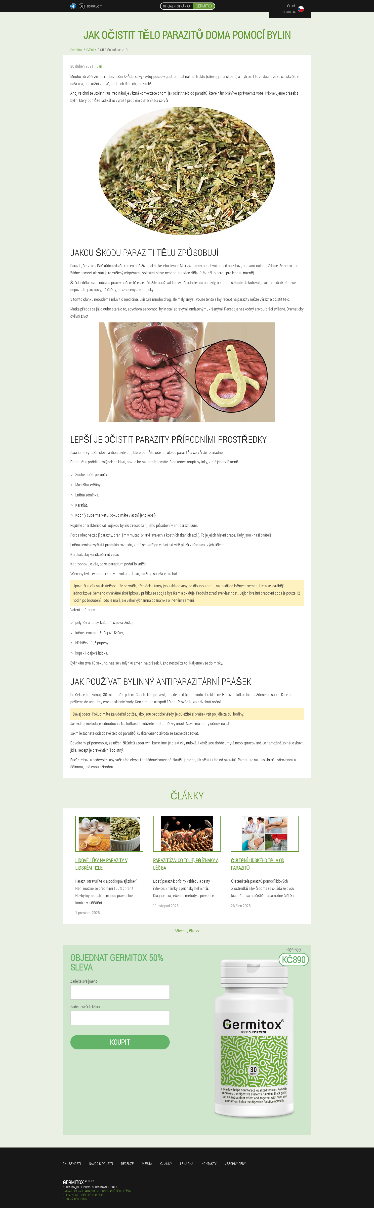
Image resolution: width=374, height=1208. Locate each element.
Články (166, 1163)
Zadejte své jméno (84, 981)
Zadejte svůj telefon (85, 1007)
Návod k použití (101, 1163)
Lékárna (186, 1163)
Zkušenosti (72, 1163)
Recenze (127, 1163)
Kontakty (209, 1163)
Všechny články (187, 930)
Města (147, 1163)
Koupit (120, 1042)
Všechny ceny (235, 1163)
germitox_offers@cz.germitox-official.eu (91, 1187)
